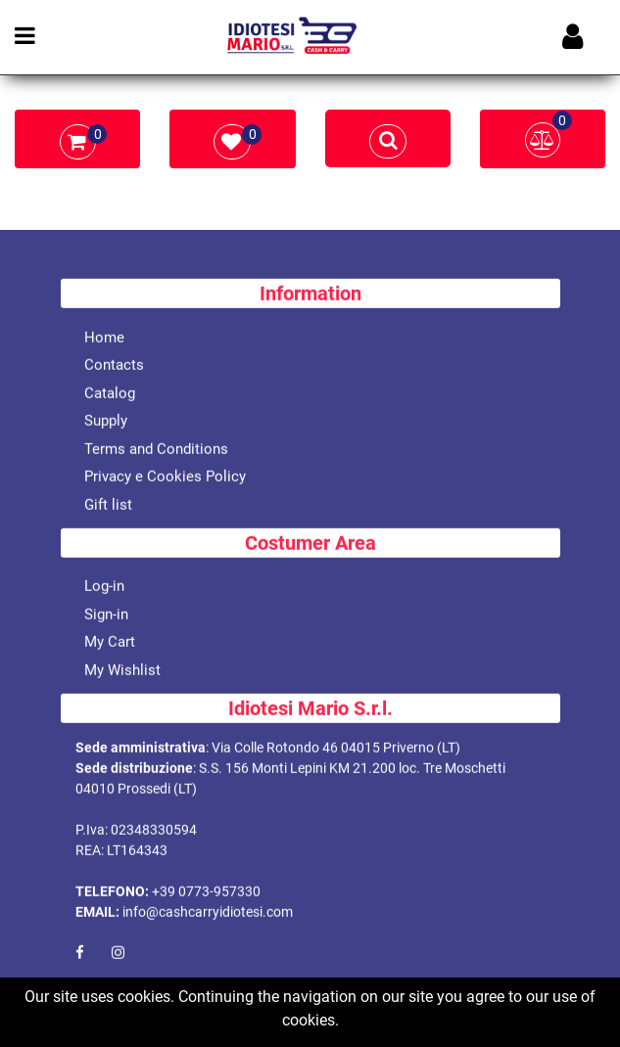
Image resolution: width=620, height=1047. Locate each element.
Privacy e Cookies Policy (165, 477)
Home (104, 338)
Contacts (114, 366)
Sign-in (106, 615)
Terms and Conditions (156, 450)
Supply (105, 422)
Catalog (109, 394)
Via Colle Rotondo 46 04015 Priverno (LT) (336, 748)
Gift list (108, 506)
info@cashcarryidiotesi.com (207, 913)
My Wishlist (122, 671)
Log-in (104, 587)
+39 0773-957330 (206, 892)
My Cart (109, 643)
